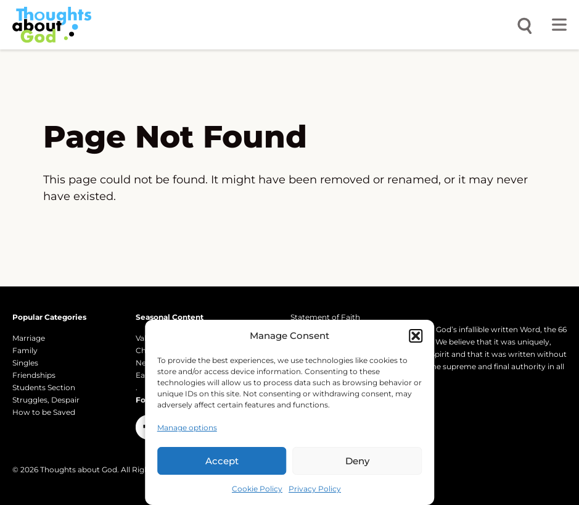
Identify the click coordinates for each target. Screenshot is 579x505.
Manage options (187, 427)
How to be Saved (43, 412)
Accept (222, 461)
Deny (357, 461)
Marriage (28, 338)
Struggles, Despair (46, 399)
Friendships (33, 375)
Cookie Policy (257, 488)
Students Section (43, 387)
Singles (25, 362)
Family (25, 350)
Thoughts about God (78, 469)
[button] (415, 336)
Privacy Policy (315, 488)
